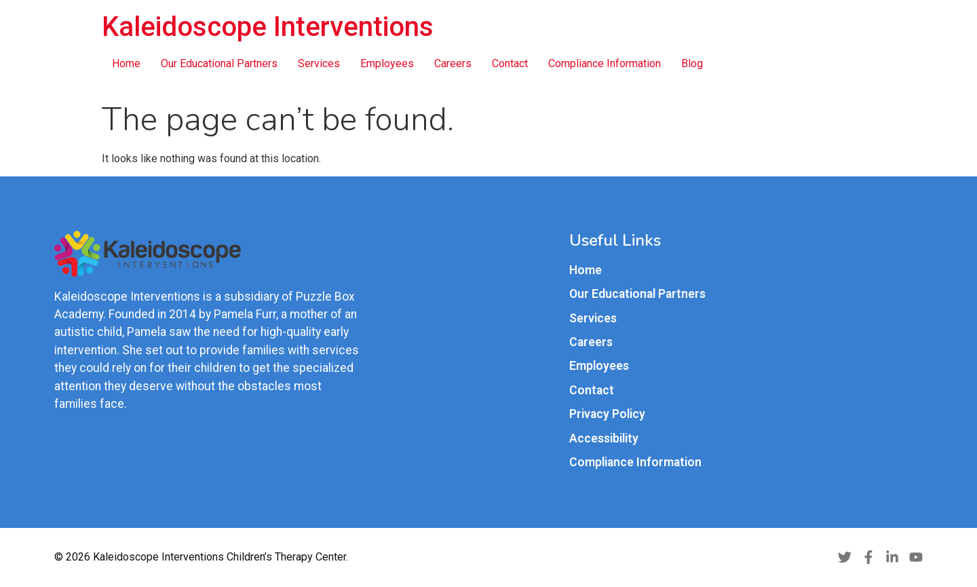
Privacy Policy (607, 414)
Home (126, 63)
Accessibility (603, 438)
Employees (387, 63)
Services (319, 63)
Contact (510, 63)
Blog (692, 63)
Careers (453, 63)
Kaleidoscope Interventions (268, 27)
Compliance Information (604, 63)
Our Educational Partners (219, 63)
